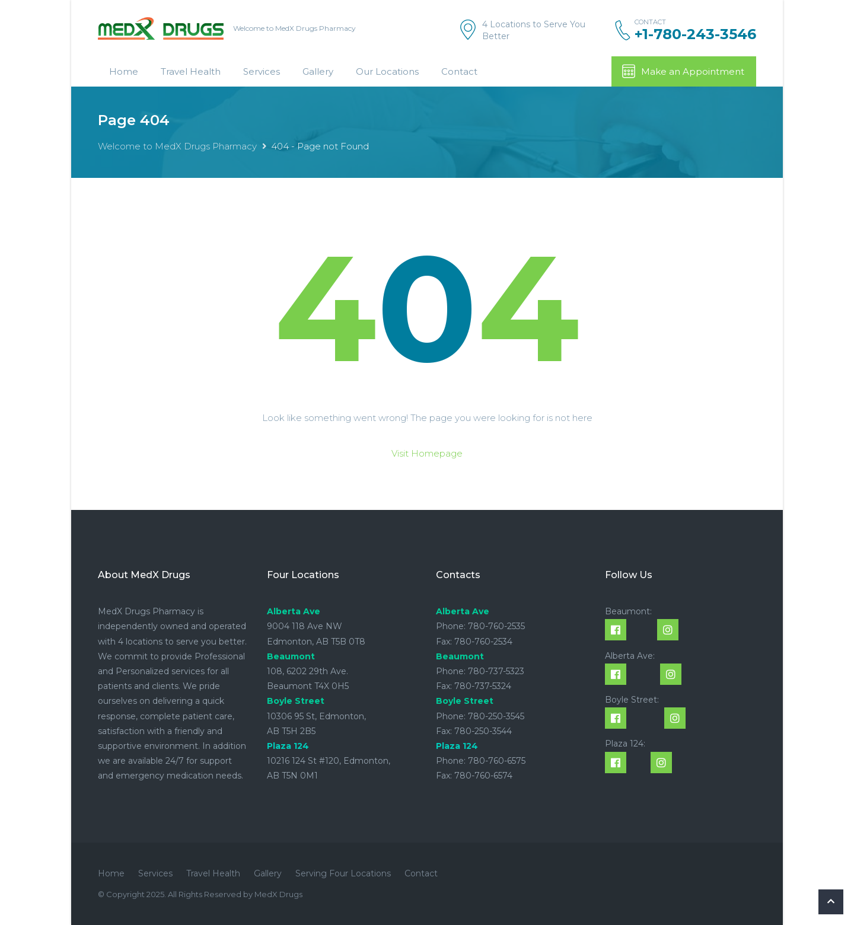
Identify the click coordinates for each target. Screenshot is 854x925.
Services (261, 71)
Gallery (317, 71)
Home (123, 71)
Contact (459, 71)
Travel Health (191, 71)
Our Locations (387, 71)
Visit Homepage (427, 453)
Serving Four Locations (343, 873)
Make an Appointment (682, 71)
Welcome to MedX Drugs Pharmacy (177, 146)
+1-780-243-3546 (695, 34)
